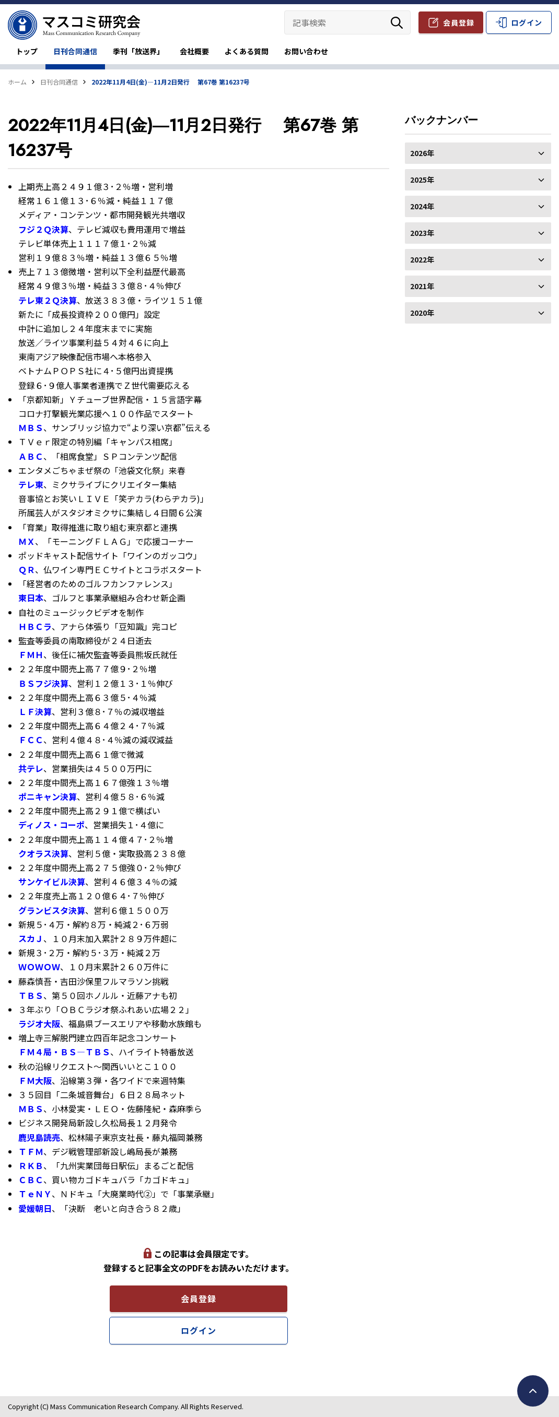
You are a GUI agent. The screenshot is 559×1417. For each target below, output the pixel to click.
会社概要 (194, 51)
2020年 (478, 312)
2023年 (478, 233)
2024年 (478, 206)
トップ (27, 51)
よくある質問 (247, 51)
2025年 (478, 179)
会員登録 (458, 22)
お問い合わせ (306, 51)
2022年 (478, 259)
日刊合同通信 (75, 51)
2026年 (478, 153)
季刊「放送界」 (138, 51)
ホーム (17, 81)
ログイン (526, 22)
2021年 (478, 286)
